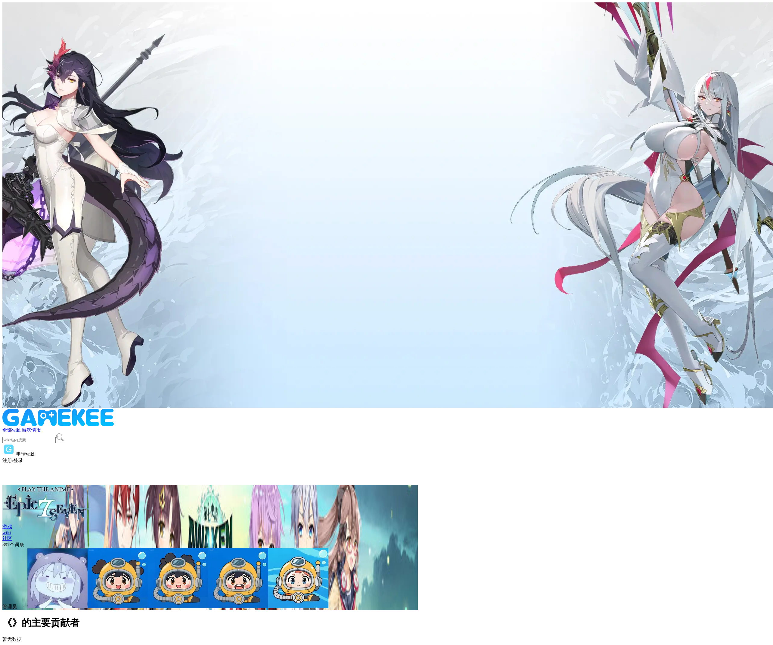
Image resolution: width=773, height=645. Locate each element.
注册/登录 (12, 460)
